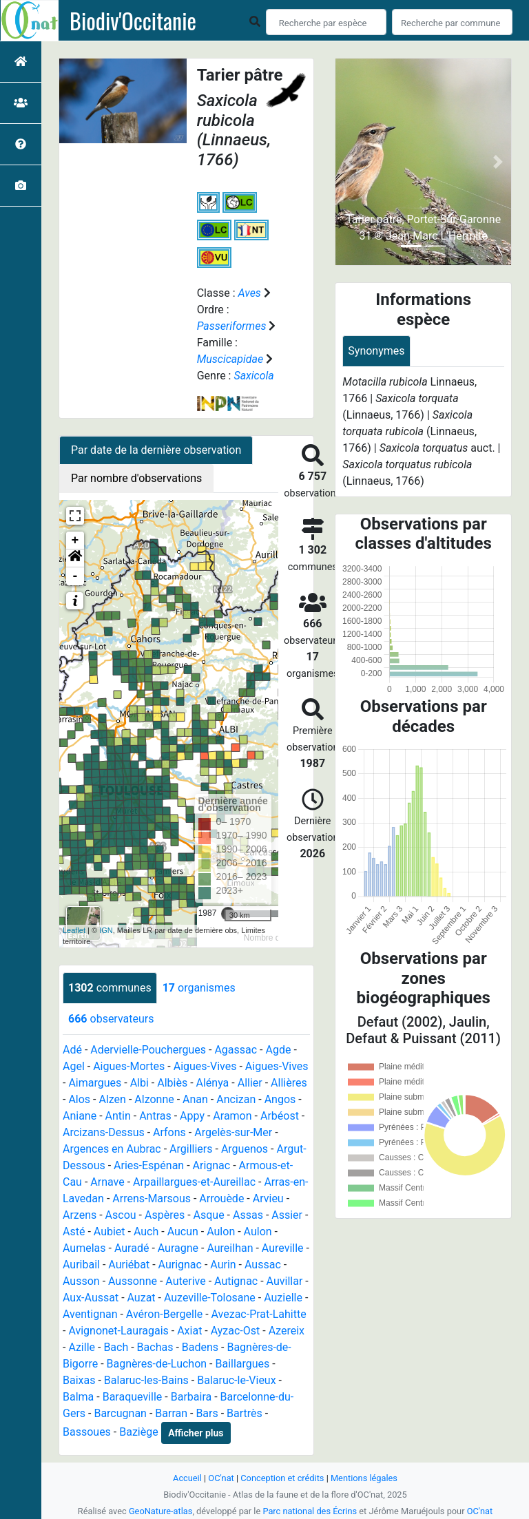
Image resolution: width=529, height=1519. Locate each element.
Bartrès (244, 1413)
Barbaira (191, 1396)
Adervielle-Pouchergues (148, 1049)
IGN (106, 930)
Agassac (235, 1049)
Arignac (212, 1165)
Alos (79, 1099)
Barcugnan (120, 1413)
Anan (195, 1099)
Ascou (120, 1215)
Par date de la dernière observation (156, 450)
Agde (278, 1049)
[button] (75, 558)
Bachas (155, 1347)
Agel (74, 1066)
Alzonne (154, 1099)
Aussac (263, 1264)
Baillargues (242, 1363)
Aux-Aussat (90, 1297)
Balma (78, 1396)
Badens (200, 1347)
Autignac (236, 1281)
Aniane (79, 1115)
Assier (286, 1215)
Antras (155, 1115)
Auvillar (285, 1281)
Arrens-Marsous (151, 1198)
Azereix (286, 1330)
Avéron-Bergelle (164, 1314)
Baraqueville (133, 1396)
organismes (199, 987)
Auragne (178, 1248)
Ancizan (236, 1099)
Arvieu (268, 1198)
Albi (139, 1082)
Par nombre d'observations (136, 478)
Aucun (182, 1231)
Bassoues (87, 1431)
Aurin (223, 1264)
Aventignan (90, 1314)
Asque (209, 1215)
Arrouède (221, 1198)
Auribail (81, 1264)
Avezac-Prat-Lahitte (259, 1314)
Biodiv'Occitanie (133, 20)
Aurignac (180, 1264)
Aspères (165, 1215)
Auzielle (283, 1297)
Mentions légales (364, 1478)
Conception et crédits (282, 1478)
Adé (72, 1049)
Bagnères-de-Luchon (157, 1363)
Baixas (79, 1380)
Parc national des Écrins (309, 1511)
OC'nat (221, 1478)
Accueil (187, 1478)
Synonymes (376, 350)
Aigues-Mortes (129, 1066)
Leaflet (74, 930)
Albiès (172, 1082)
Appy (192, 1115)
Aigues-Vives (205, 1066)
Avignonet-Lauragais (118, 1330)
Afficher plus (195, 1432)
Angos (280, 1099)
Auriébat (128, 1264)
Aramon (232, 1115)
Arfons (169, 1132)
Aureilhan (230, 1248)
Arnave (107, 1181)
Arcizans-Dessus (104, 1132)
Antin (118, 1115)
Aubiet (109, 1231)
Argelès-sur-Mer (233, 1132)
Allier (250, 1082)
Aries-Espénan (149, 1165)
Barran (171, 1413)
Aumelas (84, 1248)
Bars (207, 1413)
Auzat (141, 1297)
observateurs (111, 1018)
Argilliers (190, 1148)
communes (110, 987)
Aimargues (94, 1082)
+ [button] (75, 540)
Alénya (212, 1082)
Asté (74, 1231)
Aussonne (132, 1281)
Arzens (79, 1215)
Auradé (131, 1248)
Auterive (185, 1281)
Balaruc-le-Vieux (236, 1380)
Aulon (221, 1231)
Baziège (138, 1431)
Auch (146, 1231)
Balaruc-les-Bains (146, 1380)
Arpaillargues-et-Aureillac (194, 1181)
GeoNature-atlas (161, 1511)
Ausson (81, 1281)
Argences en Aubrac (112, 1148)
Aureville (283, 1248)
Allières (289, 1082)
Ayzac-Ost (235, 1330)
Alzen (111, 1099)
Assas (248, 1215)
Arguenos (244, 1148)
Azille (81, 1347)
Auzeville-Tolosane (210, 1297)
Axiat (189, 1330)
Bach (115, 1347)
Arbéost (279, 1115)
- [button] (75, 576)
